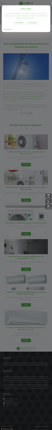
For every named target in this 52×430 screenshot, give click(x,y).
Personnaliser (8, 29)
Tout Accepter (32, 22)
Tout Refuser (19, 22)
